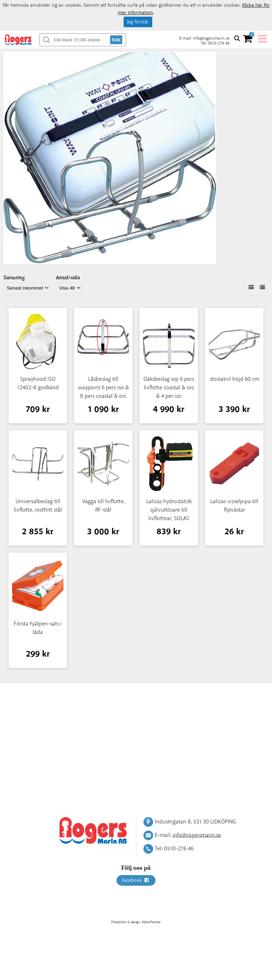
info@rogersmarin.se (211, 38)
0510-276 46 (219, 43)
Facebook (136, 880)
